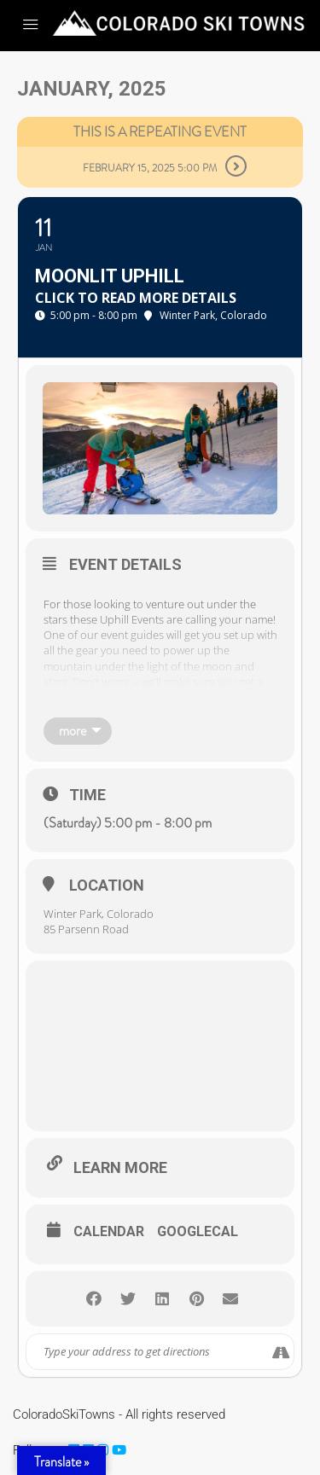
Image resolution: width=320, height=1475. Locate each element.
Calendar (108, 1232)
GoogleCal (197, 1232)
